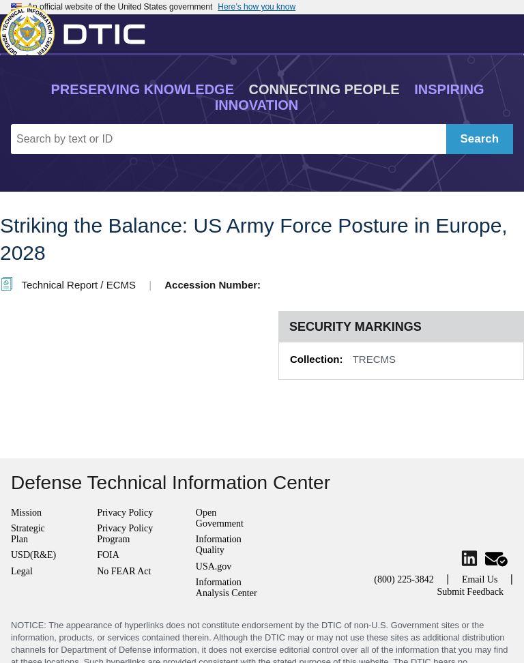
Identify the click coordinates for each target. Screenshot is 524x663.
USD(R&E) (33, 555)
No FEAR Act (124, 571)
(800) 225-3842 (404, 579)
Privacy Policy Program (125, 533)
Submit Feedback (470, 592)
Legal (22, 571)
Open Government (220, 518)
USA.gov (214, 566)
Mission (26, 512)
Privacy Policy (125, 512)
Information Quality (219, 544)
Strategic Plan (28, 533)
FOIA (108, 555)
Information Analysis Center (226, 587)
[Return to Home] (78, 30)
